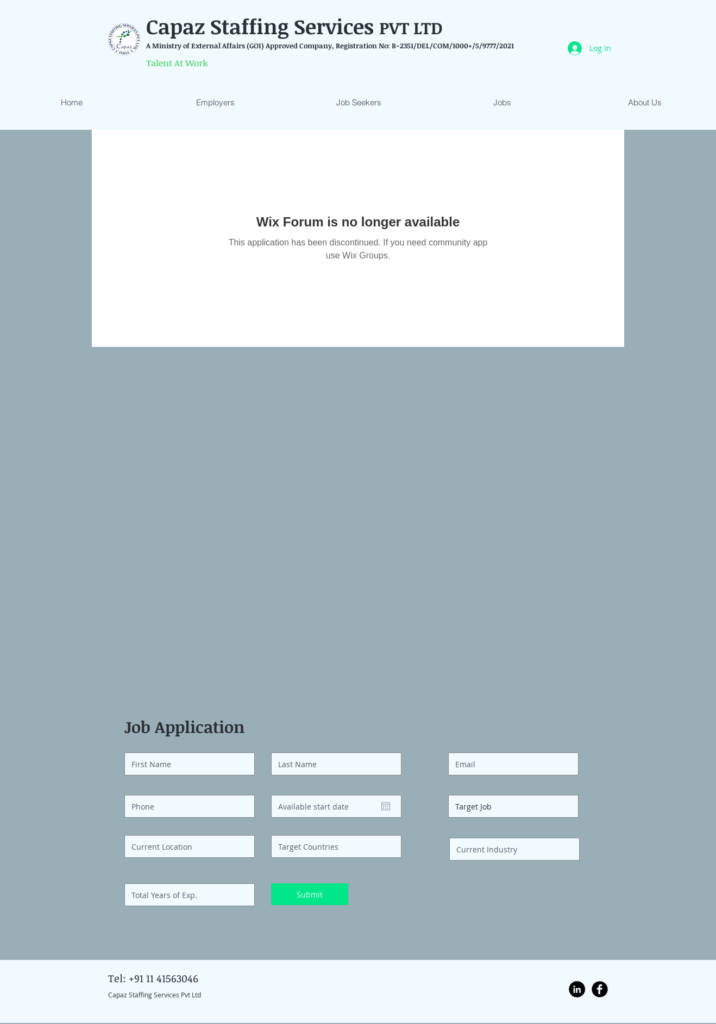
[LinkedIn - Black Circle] (577, 989)
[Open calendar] (385, 806)
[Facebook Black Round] (600, 989)
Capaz (178, 26)
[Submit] (309, 894)
